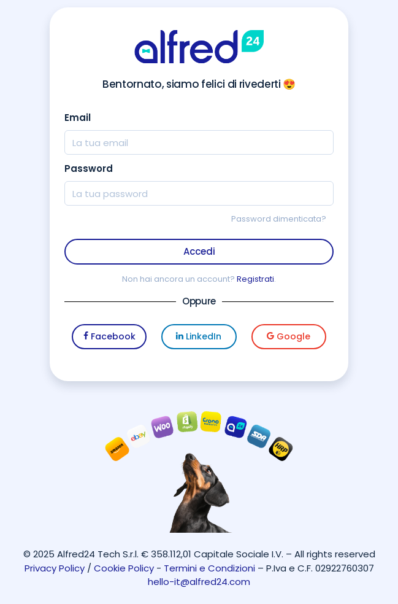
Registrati (255, 279)
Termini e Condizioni (209, 568)
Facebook (109, 336)
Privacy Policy (55, 568)
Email (77, 117)
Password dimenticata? (278, 219)
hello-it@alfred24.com (199, 581)
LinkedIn (198, 336)
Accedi (199, 251)
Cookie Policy (124, 568)
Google (288, 336)
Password (88, 168)
